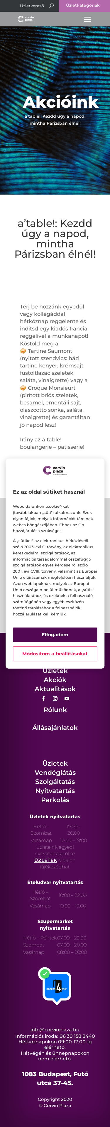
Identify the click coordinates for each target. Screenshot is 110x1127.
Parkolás (55, 800)
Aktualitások (55, 689)
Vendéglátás (55, 773)
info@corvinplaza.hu (55, 1029)
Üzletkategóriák (83, 5)
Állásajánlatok (55, 728)
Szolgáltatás (55, 782)
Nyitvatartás (55, 791)
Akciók (55, 680)
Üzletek (55, 671)
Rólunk (55, 710)
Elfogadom (55, 634)
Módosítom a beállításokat (55, 654)
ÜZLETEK (45, 860)
